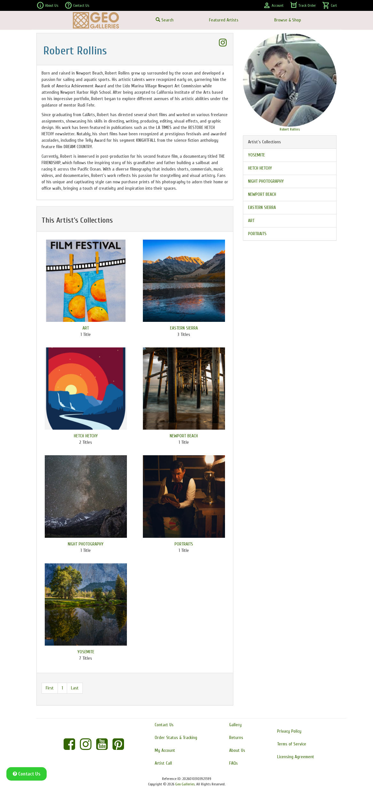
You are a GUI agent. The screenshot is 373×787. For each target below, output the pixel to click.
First (50, 688)
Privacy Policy (289, 731)
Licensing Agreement (295, 756)
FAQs (233, 763)
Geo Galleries (185, 784)
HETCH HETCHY (86, 436)
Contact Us (77, 5)
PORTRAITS (184, 544)
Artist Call (163, 763)
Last (75, 688)
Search (165, 20)
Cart (329, 5)
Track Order (303, 5)
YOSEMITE (85, 652)
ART (85, 328)
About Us (47, 5)
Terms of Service (291, 744)
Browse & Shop (287, 20)
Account (273, 5)
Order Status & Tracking (176, 737)
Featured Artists (223, 20)
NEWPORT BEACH (184, 436)
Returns (236, 737)
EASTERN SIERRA (184, 328)
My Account (165, 750)
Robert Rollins (290, 129)
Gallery (235, 724)
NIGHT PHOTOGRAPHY (86, 544)
